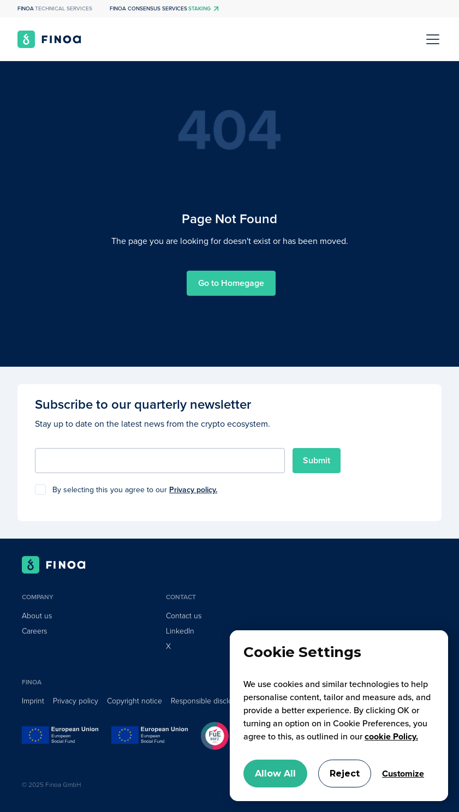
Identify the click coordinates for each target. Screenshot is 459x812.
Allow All (275, 773)
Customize (403, 773)
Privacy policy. (193, 489)
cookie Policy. (391, 736)
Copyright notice (134, 701)
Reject (345, 773)
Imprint (33, 701)
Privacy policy (75, 701)
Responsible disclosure (209, 701)
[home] (49, 39)
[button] (431, 39)
